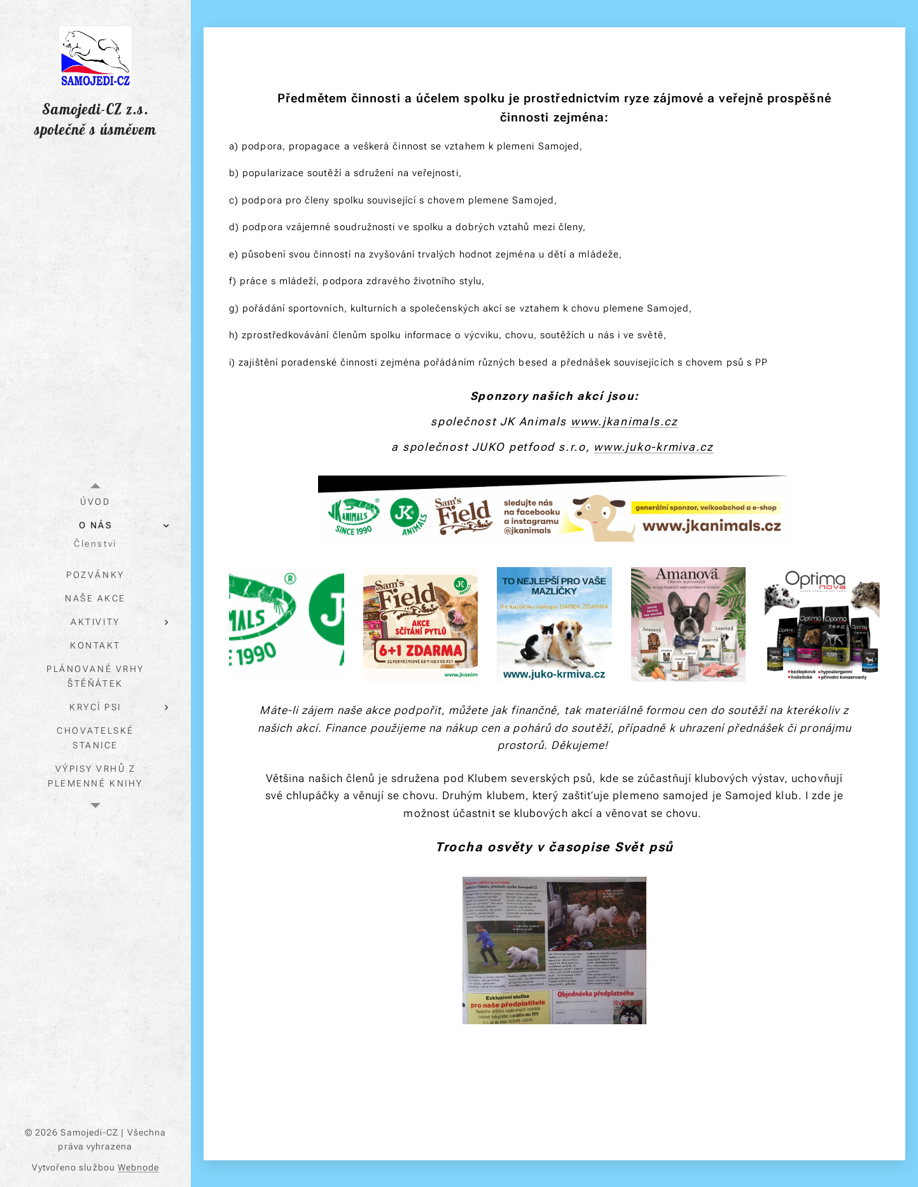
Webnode (139, 1167)
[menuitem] (95, 502)
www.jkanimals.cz (624, 421)
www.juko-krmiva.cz (654, 446)
